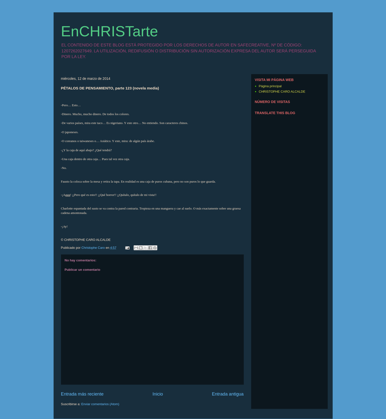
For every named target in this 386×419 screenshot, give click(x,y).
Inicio (157, 394)
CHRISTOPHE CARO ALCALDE (282, 91)
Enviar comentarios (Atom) (100, 404)
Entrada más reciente (82, 394)
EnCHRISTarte (109, 31)
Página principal (270, 86)
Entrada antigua (228, 394)
